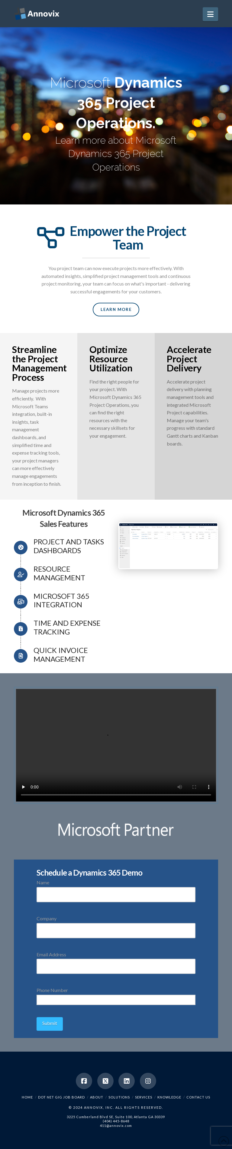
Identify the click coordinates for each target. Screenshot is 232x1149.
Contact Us (198, 1097)
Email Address (116, 961)
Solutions (119, 1097)
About (96, 1097)
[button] (210, 14)
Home (27, 1097)
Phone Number (116, 995)
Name (116, 889)
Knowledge (169, 1097)
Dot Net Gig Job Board (61, 1097)
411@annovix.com (116, 1126)
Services (143, 1097)
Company (116, 925)
